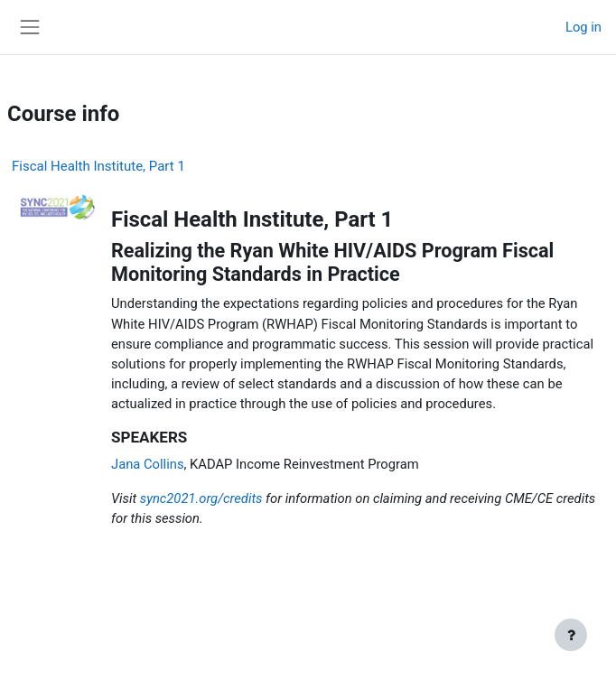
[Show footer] (571, 635)
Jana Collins (147, 464)
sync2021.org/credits (201, 498)
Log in (583, 27)
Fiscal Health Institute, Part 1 (98, 166)
